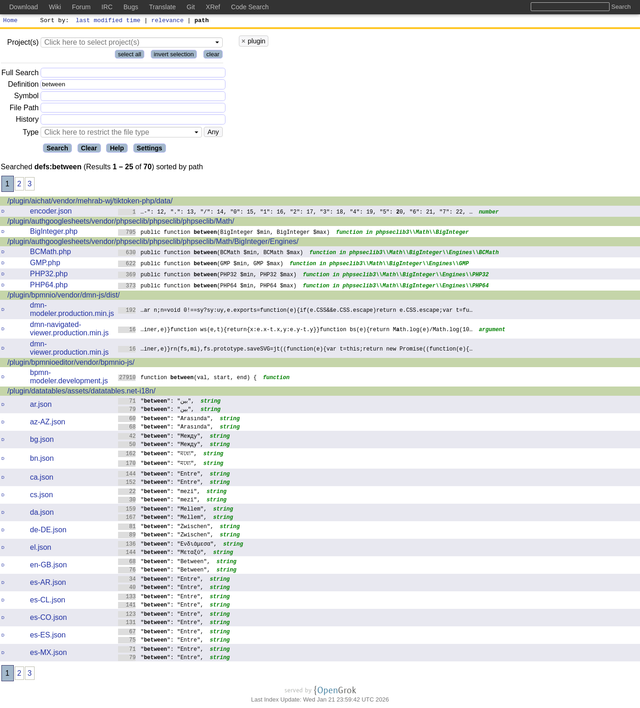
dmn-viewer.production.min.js (69, 349)
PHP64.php (49, 286)
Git (191, 7)
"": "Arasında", (165, 419)
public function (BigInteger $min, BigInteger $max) (224, 233)
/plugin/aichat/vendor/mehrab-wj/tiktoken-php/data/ (89, 202)
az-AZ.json (47, 423)
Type (31, 133)
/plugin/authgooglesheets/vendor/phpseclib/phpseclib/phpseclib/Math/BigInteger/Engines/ (153, 243)
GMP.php (45, 264)
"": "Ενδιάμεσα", (167, 545)
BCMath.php (50, 253)
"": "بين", (156, 402)
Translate (162, 7)
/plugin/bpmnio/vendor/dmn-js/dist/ (63, 296)
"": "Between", (164, 562)
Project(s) (22, 44)
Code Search (250, 7)
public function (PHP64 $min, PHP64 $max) (207, 287)
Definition (23, 85)
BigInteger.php (53, 233)
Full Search (20, 74)
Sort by (53, 21)
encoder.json (51, 212)
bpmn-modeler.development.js (69, 378)
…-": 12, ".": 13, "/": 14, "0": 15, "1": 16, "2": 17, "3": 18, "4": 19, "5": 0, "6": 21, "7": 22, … (295, 213)
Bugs (131, 7)
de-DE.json (48, 531)
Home (10, 21)
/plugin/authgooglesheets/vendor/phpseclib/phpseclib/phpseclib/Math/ (120, 222)
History (27, 121)
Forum (81, 7)
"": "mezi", (159, 492)
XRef (213, 7)
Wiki (55, 7)
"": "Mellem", (162, 510)
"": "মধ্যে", (157, 454)
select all (130, 55)
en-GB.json (48, 566)
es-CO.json (48, 619)
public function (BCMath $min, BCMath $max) (210, 253)
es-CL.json (47, 601)
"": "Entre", (161, 475)
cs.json (41, 496)
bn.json (42, 460)
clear (213, 55)
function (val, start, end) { (187, 378)
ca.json (41, 478)
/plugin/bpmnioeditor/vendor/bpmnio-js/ (71, 364)
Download (23, 7)
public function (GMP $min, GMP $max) (201, 264)
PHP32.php (49, 275)
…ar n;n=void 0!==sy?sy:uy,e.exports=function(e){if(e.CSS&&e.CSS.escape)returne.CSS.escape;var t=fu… (295, 311)
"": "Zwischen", (165, 527)
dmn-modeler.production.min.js (72, 311)
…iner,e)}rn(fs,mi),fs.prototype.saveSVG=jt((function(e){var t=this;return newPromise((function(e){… (295, 350)
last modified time (108, 21)
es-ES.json (47, 636)
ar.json (41, 406)
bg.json (42, 441)
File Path (24, 109)
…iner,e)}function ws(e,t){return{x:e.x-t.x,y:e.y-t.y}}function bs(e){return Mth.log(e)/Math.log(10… (295, 330)
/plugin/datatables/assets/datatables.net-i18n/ (81, 392)
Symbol (26, 97)
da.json (42, 514)
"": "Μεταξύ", (162, 553)
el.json (40, 549)
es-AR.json (48, 584)
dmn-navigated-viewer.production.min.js (69, 330)
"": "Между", (161, 437)
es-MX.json (48, 654)
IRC (107, 7)
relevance (168, 21)
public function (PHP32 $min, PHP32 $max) (207, 276)
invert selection (174, 55)
